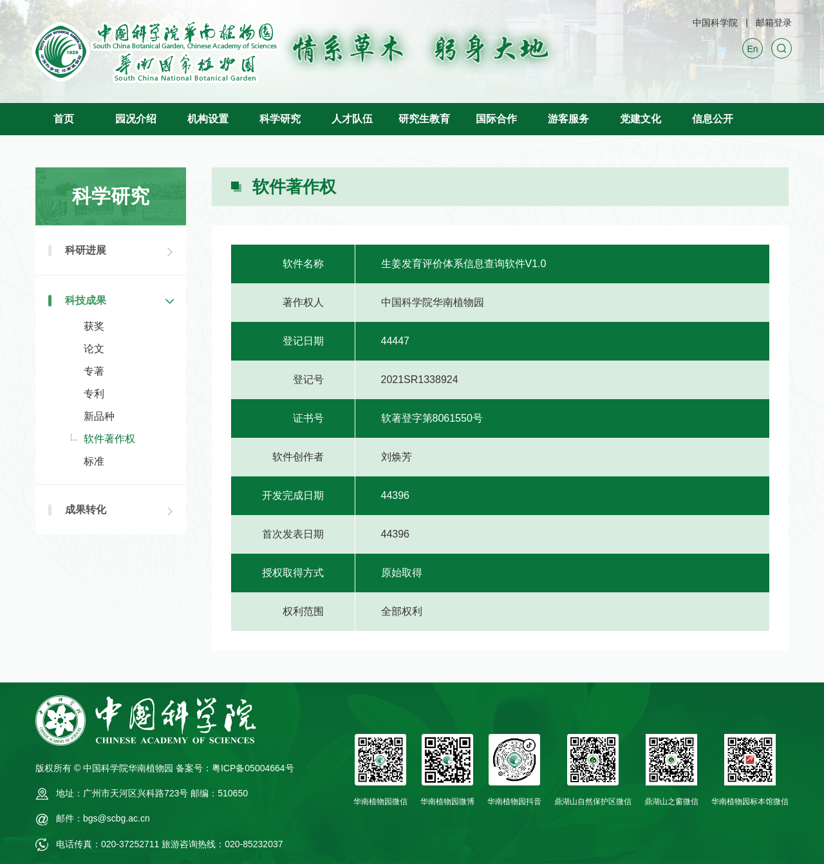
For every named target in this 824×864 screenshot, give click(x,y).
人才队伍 (352, 118)
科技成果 (85, 300)
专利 (94, 393)
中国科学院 (715, 22)
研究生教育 (424, 118)
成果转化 (85, 509)
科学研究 (280, 118)
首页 (63, 118)
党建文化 (640, 118)
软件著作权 (109, 438)
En (752, 49)
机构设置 (208, 118)
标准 (94, 461)
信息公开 (712, 118)
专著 (94, 371)
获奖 (94, 326)
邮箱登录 (774, 22)
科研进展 (85, 250)
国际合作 (496, 118)
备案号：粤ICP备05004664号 (235, 768)
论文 (94, 348)
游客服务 (568, 118)
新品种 (99, 416)
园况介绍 (135, 118)
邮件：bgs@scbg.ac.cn (103, 818)
